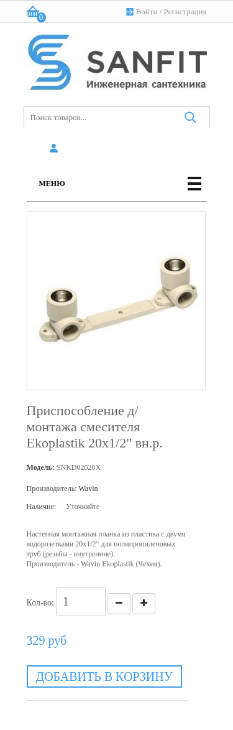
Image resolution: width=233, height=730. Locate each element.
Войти (147, 11)
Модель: (41, 467)
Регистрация (185, 11)
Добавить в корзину (104, 676)
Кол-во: (41, 602)
